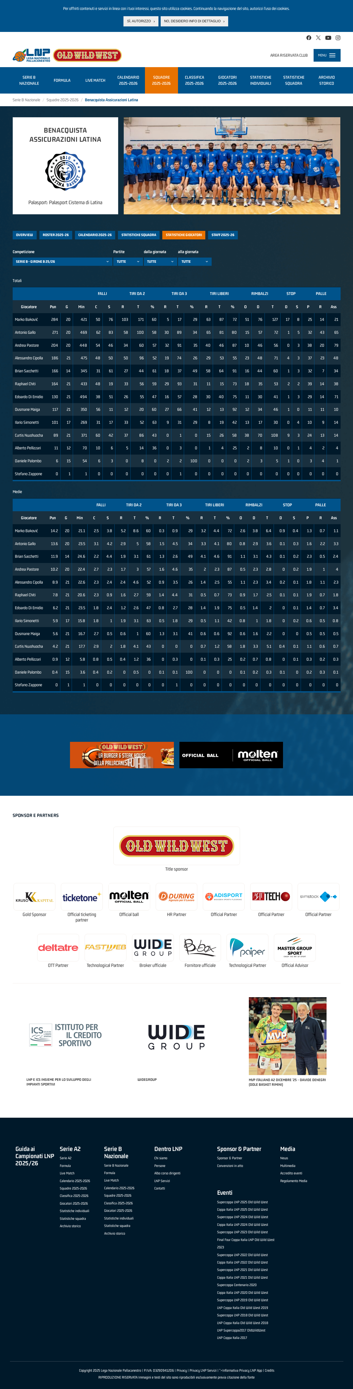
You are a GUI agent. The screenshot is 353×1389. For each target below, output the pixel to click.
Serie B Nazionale (26, 99)
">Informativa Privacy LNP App (240, 1370)
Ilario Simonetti (27, 422)
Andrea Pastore (27, 345)
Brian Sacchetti (26, 370)
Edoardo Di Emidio (29, 396)
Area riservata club (289, 55)
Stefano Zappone (28, 473)
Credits (269, 1370)
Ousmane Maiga (27, 409)
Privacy (182, 1370)
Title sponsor (176, 869)
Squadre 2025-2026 (63, 99)
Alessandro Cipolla (29, 358)
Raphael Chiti (25, 383)
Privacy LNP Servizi (203, 1370)
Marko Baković (26, 319)
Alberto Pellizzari (28, 447)
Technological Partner (105, 965)
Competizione (23, 251)
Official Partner (224, 914)
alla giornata (188, 251)
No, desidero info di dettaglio (192, 21)
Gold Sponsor (34, 914)
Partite (119, 251)
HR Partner (176, 914)
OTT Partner (58, 965)
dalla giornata (155, 251)
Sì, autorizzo (139, 21)
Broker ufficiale (152, 965)
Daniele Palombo (28, 460)
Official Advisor (295, 965)
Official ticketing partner (82, 917)
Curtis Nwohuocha (29, 435)
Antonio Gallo (25, 332)
